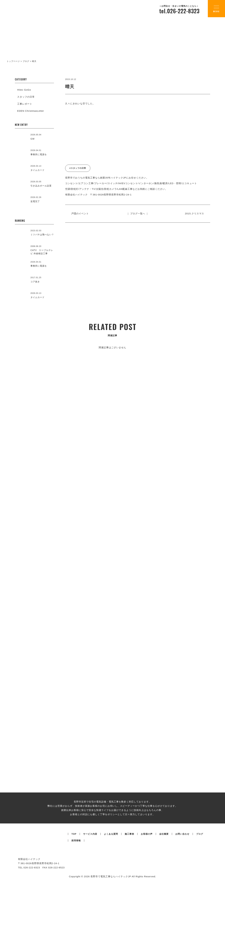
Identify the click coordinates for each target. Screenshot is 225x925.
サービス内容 (90, 874)
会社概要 (164, 874)
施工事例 (129, 874)
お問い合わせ (182, 874)
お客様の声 (146, 874)
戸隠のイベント (81, 213)
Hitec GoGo (24, 89)
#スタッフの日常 (77, 168)
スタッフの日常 (26, 96)
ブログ (199, 874)
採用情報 (76, 880)
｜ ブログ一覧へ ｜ (137, 213)
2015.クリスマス (193, 213)
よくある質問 (111, 874)
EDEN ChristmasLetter (30, 111)
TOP (73, 874)
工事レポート (24, 103)
